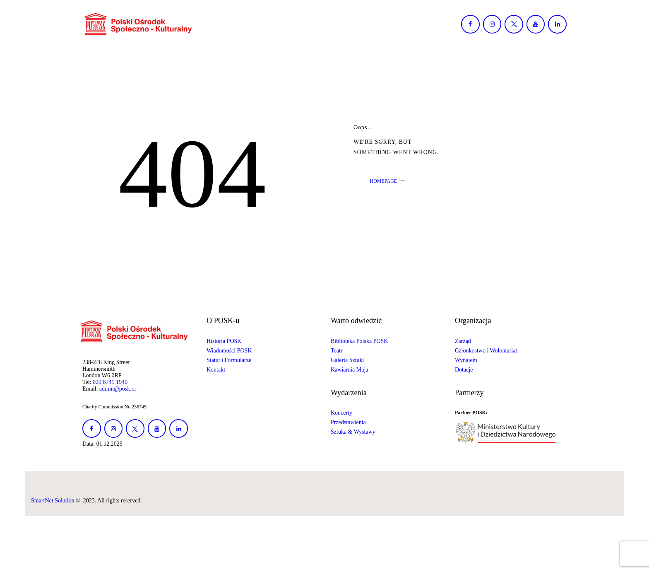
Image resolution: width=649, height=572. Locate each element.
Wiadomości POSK (229, 351)
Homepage (383, 181)
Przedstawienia (348, 422)
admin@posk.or (118, 389)
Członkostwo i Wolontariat (486, 351)
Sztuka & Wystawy (353, 432)
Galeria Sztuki (347, 360)
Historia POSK (224, 341)
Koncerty (341, 413)
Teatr (337, 351)
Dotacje (464, 370)
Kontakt (216, 370)
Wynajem (466, 360)
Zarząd (463, 341)
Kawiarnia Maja (349, 370)
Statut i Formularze (229, 360)
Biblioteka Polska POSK (359, 341)
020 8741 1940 (110, 382)
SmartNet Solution (53, 500)
